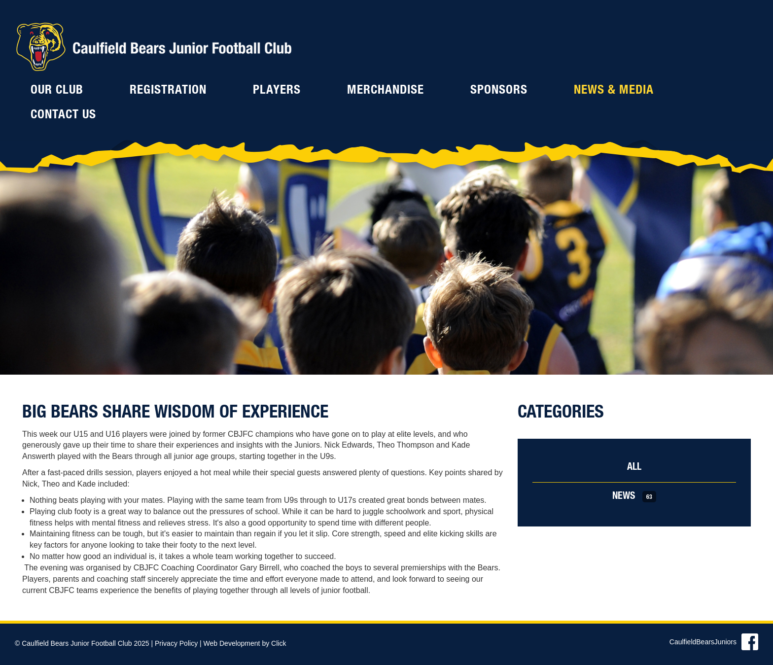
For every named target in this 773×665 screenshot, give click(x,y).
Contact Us (63, 115)
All (634, 468)
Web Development (232, 643)
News (634, 496)
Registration (168, 91)
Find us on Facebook (749, 641)
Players (277, 91)
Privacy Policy (176, 643)
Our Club (57, 91)
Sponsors (498, 91)
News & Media (614, 91)
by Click (274, 643)
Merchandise (385, 91)
